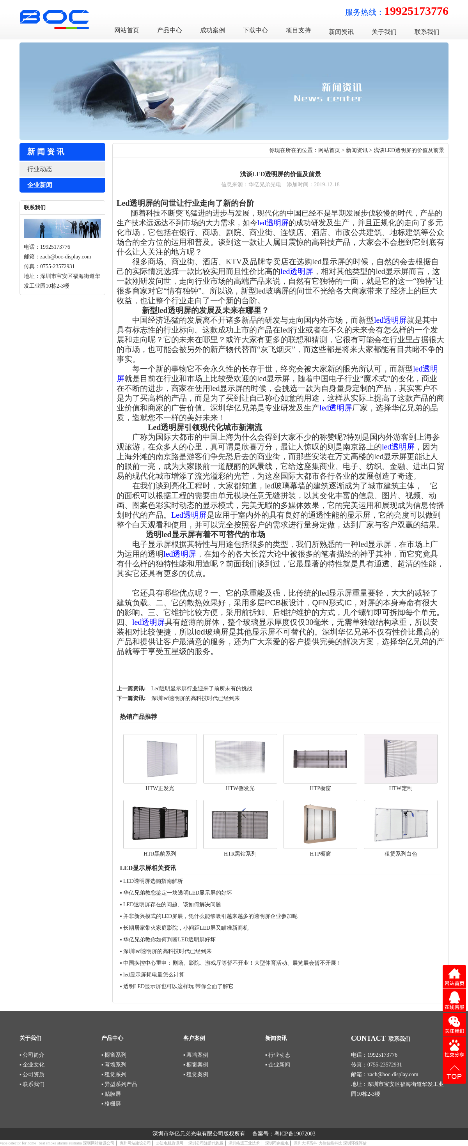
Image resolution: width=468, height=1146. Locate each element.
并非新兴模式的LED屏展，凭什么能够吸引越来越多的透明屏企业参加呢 (210, 916)
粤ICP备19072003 (295, 1134)
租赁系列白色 (401, 854)
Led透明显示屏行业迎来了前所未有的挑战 (202, 688)
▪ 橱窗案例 (195, 1065)
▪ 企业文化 (32, 1065)
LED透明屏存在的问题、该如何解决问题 (172, 904)
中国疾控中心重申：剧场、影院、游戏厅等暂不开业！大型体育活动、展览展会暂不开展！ (232, 963)
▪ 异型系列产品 (119, 1084)
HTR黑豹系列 (160, 854)
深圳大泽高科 (305, 1143)
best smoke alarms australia (60, 1143)
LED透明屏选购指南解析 (153, 881)
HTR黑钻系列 (240, 854)
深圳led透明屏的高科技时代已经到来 (195, 698)
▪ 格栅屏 (111, 1104)
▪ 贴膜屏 (111, 1094)
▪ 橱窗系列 (113, 1055)
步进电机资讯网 (169, 1143)
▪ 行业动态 (277, 1055)
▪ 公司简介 (32, 1055)
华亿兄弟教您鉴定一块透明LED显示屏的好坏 (177, 893)
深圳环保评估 (355, 1143)
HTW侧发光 (240, 788)
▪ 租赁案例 (195, 1074)
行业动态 (39, 169)
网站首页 (329, 150)
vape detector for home (18, 1143)
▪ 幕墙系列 (113, 1065)
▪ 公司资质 (32, 1074)
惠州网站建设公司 (135, 1143)
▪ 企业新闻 (277, 1065)
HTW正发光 (159, 788)
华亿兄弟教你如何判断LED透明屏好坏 (169, 940)
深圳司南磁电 (277, 1143)
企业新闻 (39, 185)
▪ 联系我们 (32, 1084)
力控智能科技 (330, 1143)
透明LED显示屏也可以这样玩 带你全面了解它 (178, 986)
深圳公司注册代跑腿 (205, 1143)
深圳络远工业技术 (244, 1143)
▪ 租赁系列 (113, 1074)
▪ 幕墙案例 (195, 1055)
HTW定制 (401, 788)
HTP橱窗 (320, 788)
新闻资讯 (357, 150)
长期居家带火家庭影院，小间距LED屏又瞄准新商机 (185, 928)
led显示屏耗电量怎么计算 (153, 975)
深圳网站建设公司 (98, 1143)
